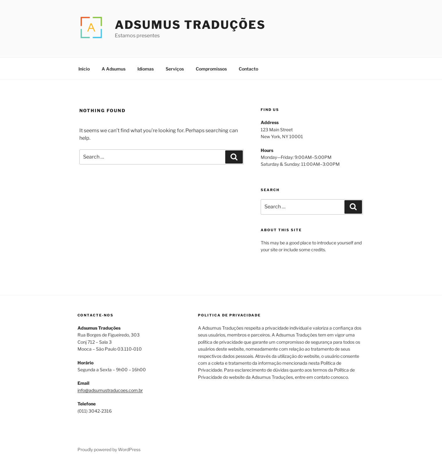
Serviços (175, 68)
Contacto (248, 68)
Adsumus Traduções (190, 25)
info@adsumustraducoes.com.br (110, 390)
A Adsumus (113, 68)
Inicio (84, 68)
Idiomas (145, 68)
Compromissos (211, 68)
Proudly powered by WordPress (109, 449)
